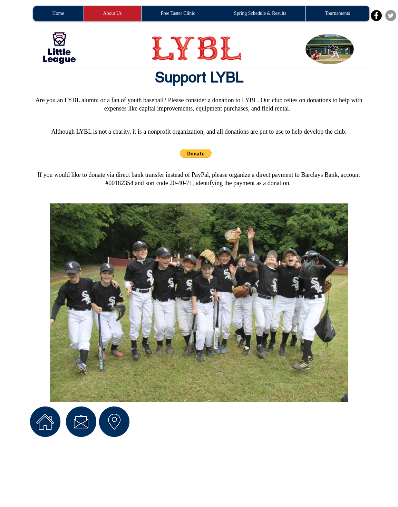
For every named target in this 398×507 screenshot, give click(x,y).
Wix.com (143, 463)
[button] (196, 153)
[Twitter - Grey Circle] (390, 15)
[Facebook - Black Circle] (376, 15)
